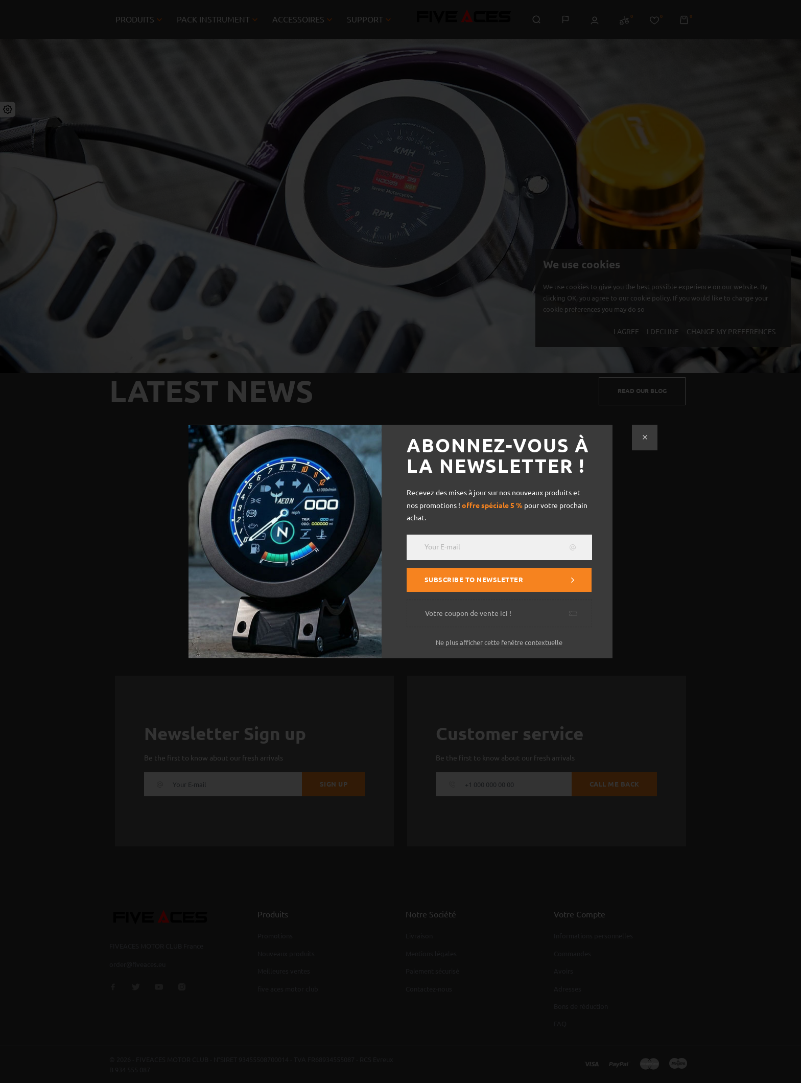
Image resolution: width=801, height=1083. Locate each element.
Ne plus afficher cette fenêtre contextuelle (499, 642)
